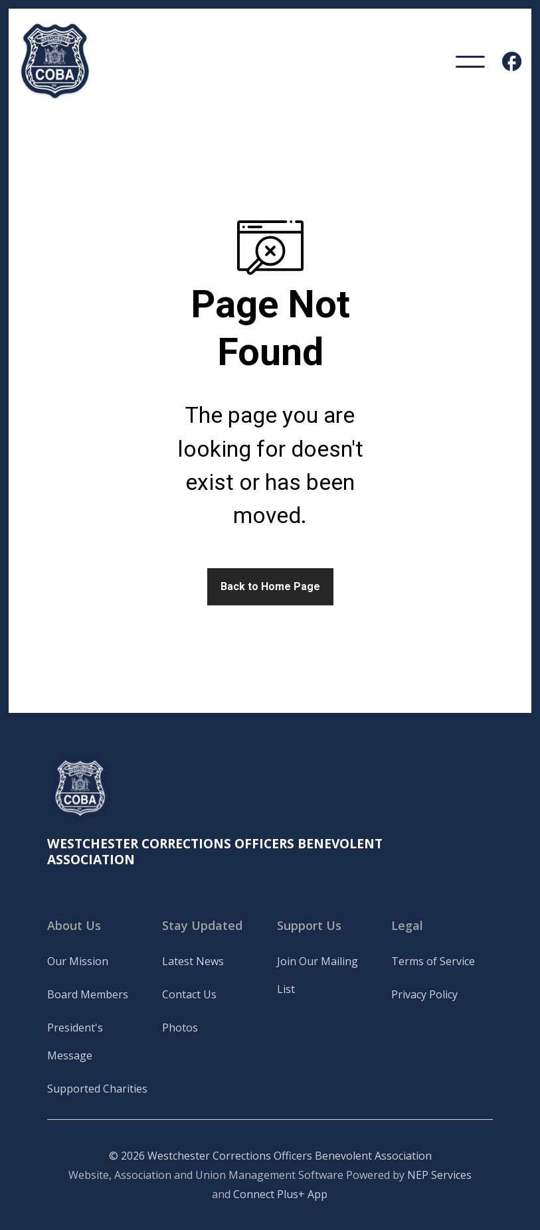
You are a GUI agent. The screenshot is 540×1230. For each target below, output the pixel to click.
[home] (55, 62)
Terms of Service (433, 961)
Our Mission (77, 961)
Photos (180, 1027)
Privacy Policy (424, 994)
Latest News (193, 961)
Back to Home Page (270, 586)
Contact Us (189, 994)
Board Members (87, 994)
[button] (470, 62)
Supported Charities (97, 1088)
